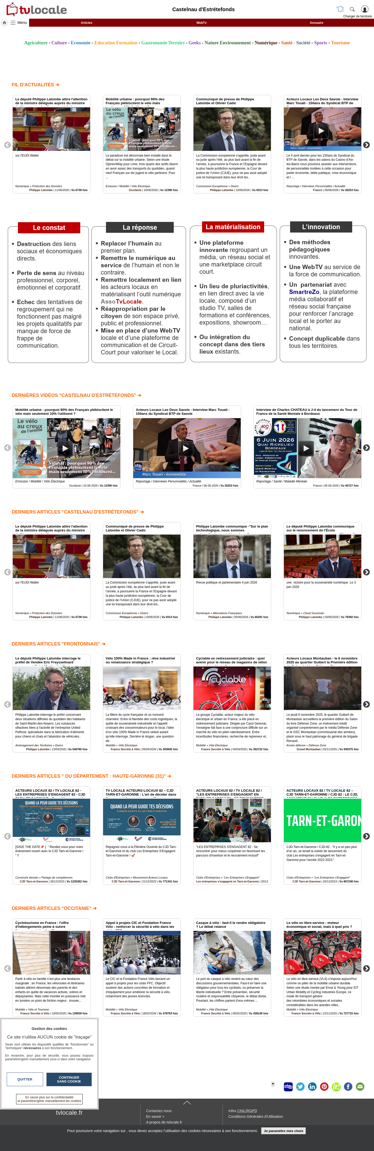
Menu (22, 22)
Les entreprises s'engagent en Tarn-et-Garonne (227, 881)
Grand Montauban (308, 749)
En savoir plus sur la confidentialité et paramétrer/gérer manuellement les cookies (49, 1099)
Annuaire (316, 23)
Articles (86, 23)
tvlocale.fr (69, 1112)
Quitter (24, 1079)
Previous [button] (7, 144)
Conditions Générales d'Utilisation (256, 1116)
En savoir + (155, 1116)
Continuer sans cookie (69, 1079)
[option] (51, 144)
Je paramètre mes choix (283, 1131)
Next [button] (366, 144)
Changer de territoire (357, 16)
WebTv (201, 23)
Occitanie (135, 190)
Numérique (266, 42)
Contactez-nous (159, 1111)
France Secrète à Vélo (125, 749)
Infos (243, 1111)
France (317, 190)
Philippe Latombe (41, 190)
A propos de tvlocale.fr (164, 1122)
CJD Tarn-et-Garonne (34, 881)
